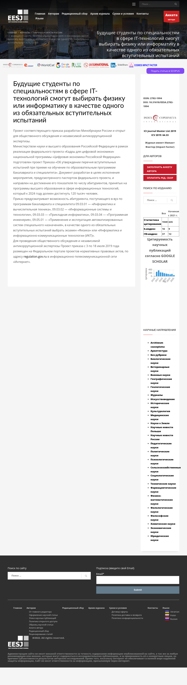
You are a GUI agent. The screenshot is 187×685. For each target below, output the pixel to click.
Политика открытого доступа (43, 621)
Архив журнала (96, 607)
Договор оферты (120, 611)
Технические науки (163, 483)
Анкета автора (36, 627)
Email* (137, 578)
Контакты (153, 607)
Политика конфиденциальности (127, 618)
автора (172, 17)
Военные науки (160, 375)
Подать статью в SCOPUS (165, 71)
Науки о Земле (160, 423)
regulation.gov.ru (35, 257)
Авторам (31, 607)
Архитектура (159, 350)
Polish (170, 615)
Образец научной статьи (41, 624)
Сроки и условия (118, 607)
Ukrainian (172, 612)
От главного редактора (40, 611)
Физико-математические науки (162, 499)
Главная (17, 607)
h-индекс (150, 228)
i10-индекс (150, 234)
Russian (171, 619)
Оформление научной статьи (43, 615)
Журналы (157, 395)
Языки (166, 607)
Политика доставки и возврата (127, 615)
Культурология (160, 411)
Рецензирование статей (41, 634)
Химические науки (163, 523)
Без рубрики (159, 355)
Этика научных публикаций (42, 618)
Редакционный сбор (39, 631)
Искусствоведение (163, 399)
